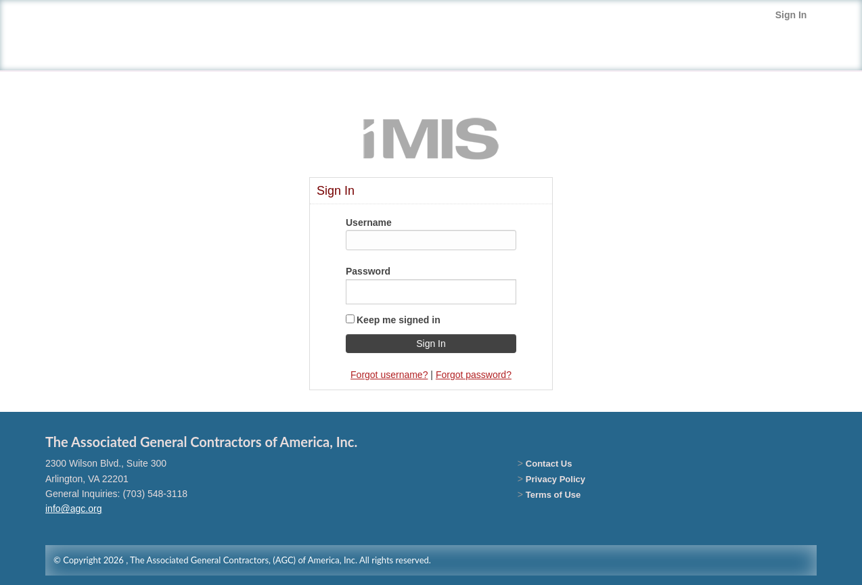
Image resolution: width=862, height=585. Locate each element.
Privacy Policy (555, 479)
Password (368, 271)
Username (369, 222)
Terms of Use (553, 495)
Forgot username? (389, 374)
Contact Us (549, 464)
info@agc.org (73, 508)
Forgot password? (474, 374)
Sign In (791, 14)
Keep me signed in (398, 319)
